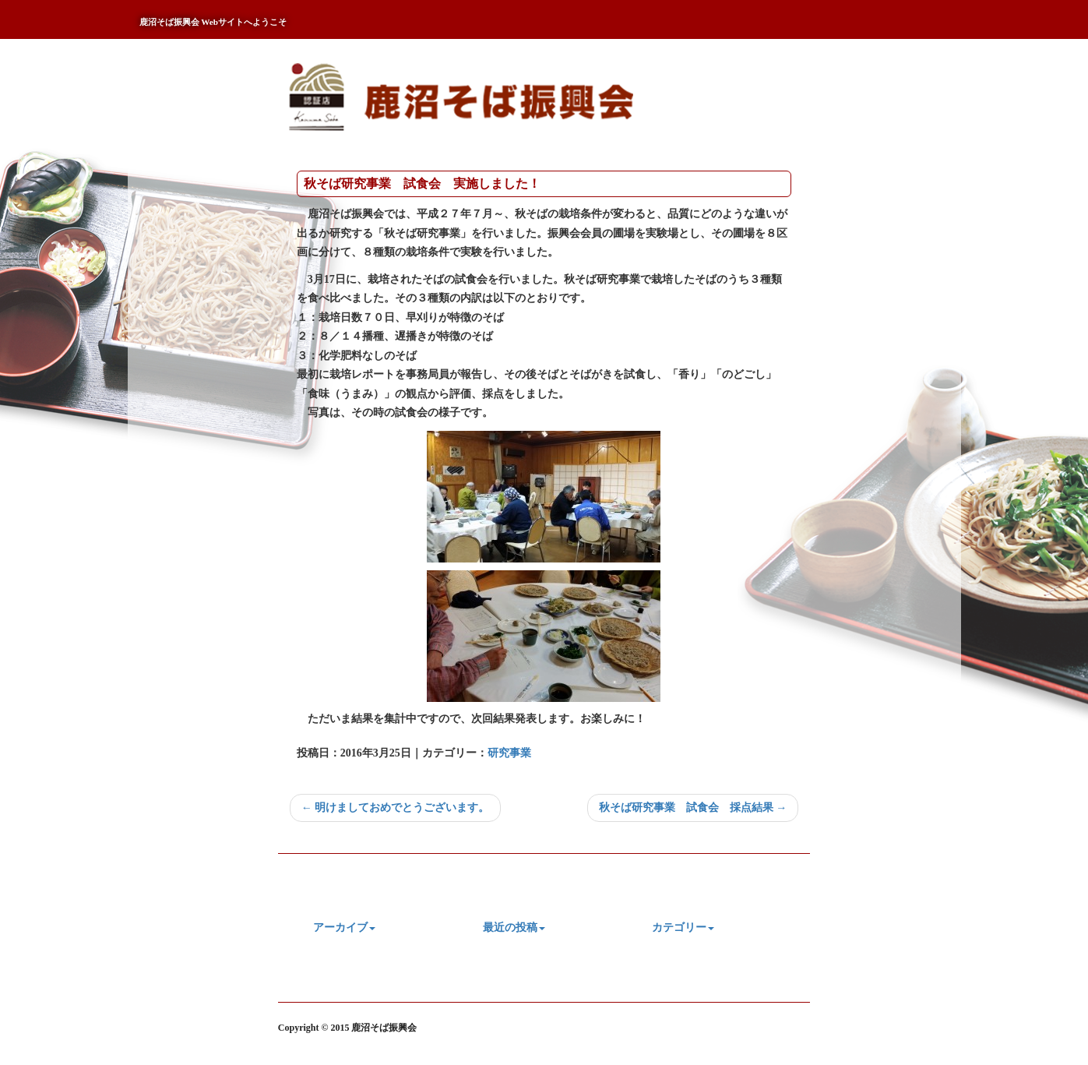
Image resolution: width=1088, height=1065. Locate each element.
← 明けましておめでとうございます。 (395, 807)
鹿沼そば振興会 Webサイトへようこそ (213, 21)
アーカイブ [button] (344, 927)
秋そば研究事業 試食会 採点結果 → (693, 807)
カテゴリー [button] (683, 927)
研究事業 (509, 753)
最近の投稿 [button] (514, 927)
